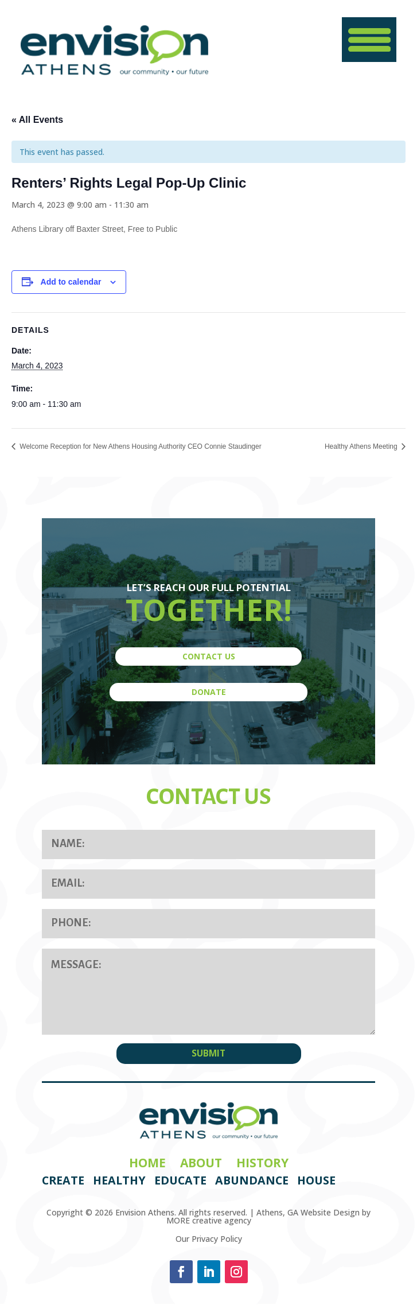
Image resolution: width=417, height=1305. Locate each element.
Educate (180, 1180)
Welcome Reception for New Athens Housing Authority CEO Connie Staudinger (140, 446)
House (316, 1180)
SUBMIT (208, 1053)
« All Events (37, 120)
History (262, 1163)
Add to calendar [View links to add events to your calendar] (71, 281)
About (201, 1163)
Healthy (119, 1180)
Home (147, 1163)
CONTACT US (208, 656)
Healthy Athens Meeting (362, 446)
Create (63, 1180)
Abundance (252, 1180)
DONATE (209, 691)
